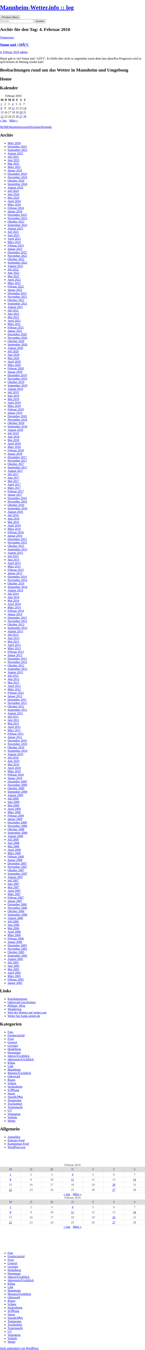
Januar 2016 (15, 535)
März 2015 (14, 566)
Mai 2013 (13, 641)
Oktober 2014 (16, 583)
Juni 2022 (13, 272)
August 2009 (15, 795)
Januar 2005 (15, 983)
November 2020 (17, 337)
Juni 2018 (13, 436)
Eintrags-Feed (16, 1140)
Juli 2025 (13, 156)
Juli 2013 (13, 634)
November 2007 (17, 866)
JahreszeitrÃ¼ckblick (21, 1059)
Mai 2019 (13, 399)
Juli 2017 (13, 474)
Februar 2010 (16, 774)
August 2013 (15, 631)
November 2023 (17, 218)
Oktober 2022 (16, 259)
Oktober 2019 (16, 382)
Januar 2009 (15, 819)
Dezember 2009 (17, 781)
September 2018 (17, 426)
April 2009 (14, 808)
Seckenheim (15, 1086)
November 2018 (17, 419)
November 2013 (17, 621)
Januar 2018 (15, 453)
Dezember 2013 (17, 617)
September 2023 (17, 225)
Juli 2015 (13, 556)
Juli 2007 (13, 880)
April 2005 (14, 972)
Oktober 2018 (16, 423)
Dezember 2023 (17, 214)
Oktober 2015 (16, 546)
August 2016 (15, 511)
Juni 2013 (13, 638)
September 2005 (17, 955)
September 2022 (17, 262)
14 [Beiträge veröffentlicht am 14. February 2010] (24, 108)
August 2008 (15, 836)
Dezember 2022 (17, 252)
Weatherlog (14, 1009)
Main (12, 127)
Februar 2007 (16, 897)
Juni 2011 (13, 720)
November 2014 (17, 580)
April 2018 (14, 443)
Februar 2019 (16, 409)
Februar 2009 (16, 815)
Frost (11, 1038)
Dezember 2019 (17, 375)
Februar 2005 (16, 979)
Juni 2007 (13, 884)
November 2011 (17, 703)
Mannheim (14, 1069)
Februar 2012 (16, 692)
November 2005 (17, 948)
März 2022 (14, 283)
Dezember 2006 (17, 904)
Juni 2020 (13, 354)
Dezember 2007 (17, 863)
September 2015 (17, 549)
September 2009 (17, 791)
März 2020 (14, 365)
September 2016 (17, 508)
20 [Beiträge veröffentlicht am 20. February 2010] (20, 112)
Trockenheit (15, 1103)
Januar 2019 (15, 412)
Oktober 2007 (16, 870)
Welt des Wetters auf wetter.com (27, 1012)
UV (10, 1110)
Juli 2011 (13, 716)
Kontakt (47, 127)
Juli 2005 (13, 962)
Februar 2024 (16, 208)
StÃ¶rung (13, 1090)
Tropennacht (15, 1107)
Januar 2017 (15, 494)
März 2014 (14, 607)
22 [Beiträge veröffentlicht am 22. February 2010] (2, 116)
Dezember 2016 (17, 498)
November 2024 (17, 177)
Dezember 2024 (17, 173)
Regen (11, 1079)
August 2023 (15, 228)
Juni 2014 (13, 597)
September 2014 (17, 587)
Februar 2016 (16, 532)
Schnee (12, 1083)
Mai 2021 (13, 317)
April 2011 (14, 726)
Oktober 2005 (16, 952)
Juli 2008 (13, 839)
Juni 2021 (13, 313)
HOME (4, 127)
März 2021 (14, 324)
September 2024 (17, 184)
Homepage (14, 1052)
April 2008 (14, 849)
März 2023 (14, 242)
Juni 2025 (13, 160)
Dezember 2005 (17, 945)
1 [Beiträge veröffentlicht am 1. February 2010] (1, 104)
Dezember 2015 (17, 539)
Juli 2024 (13, 191)
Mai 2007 (13, 887)
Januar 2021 (15, 330)
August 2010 (15, 754)
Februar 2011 (16, 733)
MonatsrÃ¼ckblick (19, 1073)
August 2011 (15, 713)
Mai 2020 (13, 358)
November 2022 (17, 255)
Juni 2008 (13, 843)
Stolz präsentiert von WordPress (19, 1348)
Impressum (22, 127)
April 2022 (14, 279)
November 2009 (17, 785)
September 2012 (17, 668)
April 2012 (14, 686)
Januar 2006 (15, 942)
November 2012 (17, 662)
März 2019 (14, 406)
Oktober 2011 (16, 706)
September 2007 (17, 873)
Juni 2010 (13, 761)
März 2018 (14, 447)
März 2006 (14, 935)
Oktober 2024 (16, 180)
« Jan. (3, 120)
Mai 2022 (13, 276)
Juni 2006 (13, 924)
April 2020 (14, 361)
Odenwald (14, 1076)
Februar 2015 (16, 569)
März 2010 (14, 771)
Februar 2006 (16, 938)
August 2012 (15, 672)
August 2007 (15, 877)
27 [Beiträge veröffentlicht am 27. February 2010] (20, 116)
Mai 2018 (13, 440)
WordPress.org (16, 1147)
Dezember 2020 (17, 334)
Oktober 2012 (16, 665)
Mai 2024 (13, 197)
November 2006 (17, 907)
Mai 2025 (13, 163)
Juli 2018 (13, 433)
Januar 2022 (15, 290)
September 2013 (17, 627)
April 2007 (14, 890)
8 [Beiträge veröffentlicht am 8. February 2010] (1, 108)
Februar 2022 (16, 286)
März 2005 (14, 976)
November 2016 (17, 501)
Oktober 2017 (16, 464)
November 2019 (17, 378)
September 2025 (17, 150)
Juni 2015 (13, 559)
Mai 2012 (13, 682)
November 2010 (17, 744)
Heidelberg (14, 1049)
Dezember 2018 (17, 416)
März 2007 (14, 894)
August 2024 (15, 187)
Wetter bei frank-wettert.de (24, 1016)
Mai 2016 (13, 522)
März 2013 (14, 648)
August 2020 (15, 348)
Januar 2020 (15, 371)
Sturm (11, 1093)
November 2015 (17, 542)
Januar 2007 (15, 901)
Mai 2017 (13, 481)
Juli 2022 (13, 269)
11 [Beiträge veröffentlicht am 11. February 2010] (13, 108)
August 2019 (15, 389)
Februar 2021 (16, 327)
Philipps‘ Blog (16, 1005)
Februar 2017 (16, 491)
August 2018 (15, 429)
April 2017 (14, 484)
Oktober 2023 (16, 221)
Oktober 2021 (16, 300)
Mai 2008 (13, 846)
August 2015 (15, 552)
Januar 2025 (15, 170)
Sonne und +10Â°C (14, 45)
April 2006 (14, 931)
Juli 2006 (13, 921)
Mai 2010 (13, 764)
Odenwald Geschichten (22, 1002)
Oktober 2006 (16, 911)
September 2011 (17, 709)
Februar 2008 (16, 856)
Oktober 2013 (16, 624)
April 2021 (14, 320)
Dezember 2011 (17, 699)
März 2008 (14, 853)
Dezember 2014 (17, 576)
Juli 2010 (13, 757)
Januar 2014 (15, 614)
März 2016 (14, 528)
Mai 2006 (13, 928)
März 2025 (14, 167)
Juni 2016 (13, 518)
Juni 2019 (13, 395)
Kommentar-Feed (18, 1143)
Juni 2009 (13, 802)
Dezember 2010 (17, 740)
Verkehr (12, 1117)
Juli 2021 (13, 310)
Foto (10, 1032)
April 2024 (14, 201)
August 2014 (15, 590)
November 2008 (17, 825)
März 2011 (14, 730)
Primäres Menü (10, 17)
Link (10, 1066)
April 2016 (14, 525)
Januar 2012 (15, 696)
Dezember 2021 (17, 293)
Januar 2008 (15, 860)
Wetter (11, 1120)
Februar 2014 (16, 610)
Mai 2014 (13, 600)
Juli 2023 (13, 231)
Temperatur (7, 37)
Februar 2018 (16, 450)
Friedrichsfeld (16, 1035)
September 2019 (17, 385)
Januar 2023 (15, 249)
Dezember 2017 (17, 457)
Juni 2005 (13, 965)
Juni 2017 (13, 477)
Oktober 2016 (16, 505)
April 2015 (14, 563)
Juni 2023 (13, 235)
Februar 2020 (16, 368)
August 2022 (15, 266)
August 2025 (15, 153)
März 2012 (14, 689)
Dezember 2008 (17, 822)
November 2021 (17, 296)
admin (24, 52)
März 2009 (14, 812)
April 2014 (14, 604)
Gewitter (13, 1045)
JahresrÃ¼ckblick (18, 1056)
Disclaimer (35, 127)
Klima (11, 1062)
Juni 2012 (13, 679)
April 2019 (14, 402)
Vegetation (14, 1114)
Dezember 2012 (17, 658)
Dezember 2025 (17, 146)
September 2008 (17, 832)
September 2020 (17, 344)
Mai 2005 (13, 969)
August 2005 (15, 959)
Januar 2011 (15, 737)
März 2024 (14, 204)
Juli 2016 (13, 515)
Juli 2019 (13, 392)
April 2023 (14, 238)
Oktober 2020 (16, 341)
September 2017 (17, 467)
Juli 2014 (13, 593)
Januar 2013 (15, 655)
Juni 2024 (13, 194)
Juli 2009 (13, 798)
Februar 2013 (16, 651)
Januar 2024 (15, 211)
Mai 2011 (13, 723)
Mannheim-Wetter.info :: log (37, 7)
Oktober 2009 (16, 788)
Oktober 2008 (16, 829)
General (12, 1042)
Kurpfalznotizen (17, 998)
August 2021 (15, 307)
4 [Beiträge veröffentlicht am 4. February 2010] (12, 104)
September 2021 (17, 303)
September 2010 (17, 750)
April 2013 (14, 645)
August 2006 (15, 918)
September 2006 (17, 914)
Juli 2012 (13, 675)
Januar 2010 (15, 778)
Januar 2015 (15, 573)
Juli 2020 (13, 351)
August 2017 (15, 470)
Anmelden (14, 1137)
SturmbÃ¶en (15, 1097)
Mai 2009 (13, 805)
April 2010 (14, 767)
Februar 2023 (16, 245)
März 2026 (14, 143)
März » (13, 120)
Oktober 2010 (16, 747)
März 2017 (14, 488)
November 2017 (17, 460)
